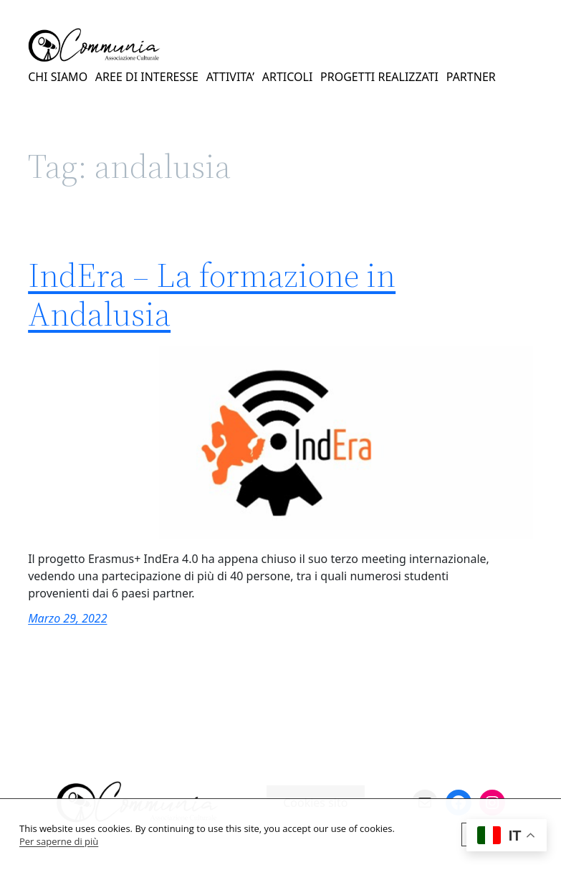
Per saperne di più (58, 841)
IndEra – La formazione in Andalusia (211, 295)
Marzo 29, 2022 (67, 618)
